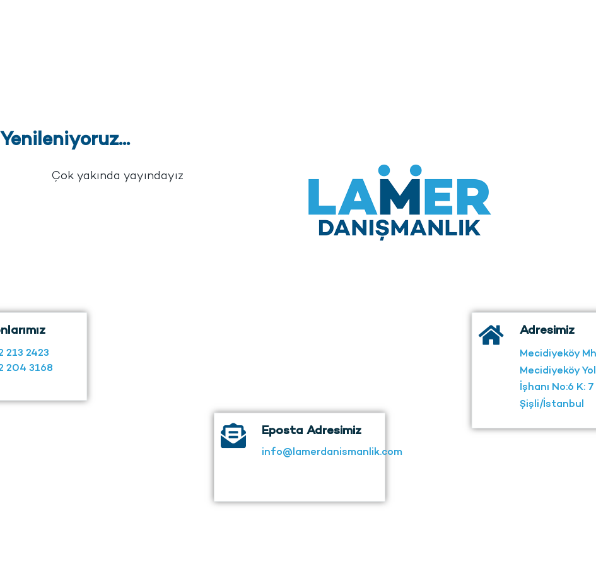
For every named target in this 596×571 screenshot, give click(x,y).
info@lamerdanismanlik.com (332, 460)
